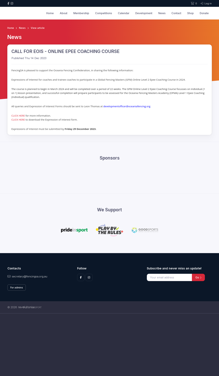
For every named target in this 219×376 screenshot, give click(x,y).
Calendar (123, 13)
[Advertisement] (107, 344)
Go (198, 277)
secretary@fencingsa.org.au (27, 276)
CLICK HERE (18, 115)
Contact (176, 13)
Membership (81, 13)
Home (50, 13)
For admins (16, 287)
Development (143, 13)
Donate (204, 13)
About (63, 13)
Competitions (103, 13)
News (161, 13)
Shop (190, 13)
